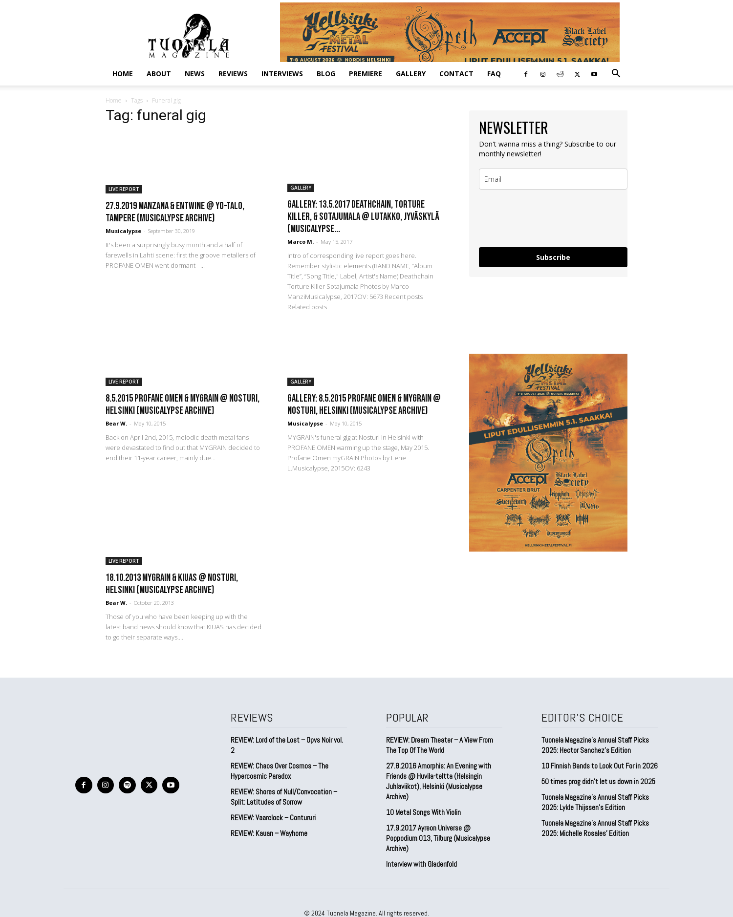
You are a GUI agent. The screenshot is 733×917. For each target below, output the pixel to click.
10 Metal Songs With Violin (423, 812)
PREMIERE (365, 73)
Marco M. (300, 241)
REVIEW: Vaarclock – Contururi (273, 817)
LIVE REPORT (123, 189)
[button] (615, 74)
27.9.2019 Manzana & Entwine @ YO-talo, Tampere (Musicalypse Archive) (175, 212)
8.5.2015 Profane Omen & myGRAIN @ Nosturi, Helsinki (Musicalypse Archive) (182, 404)
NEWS (195, 73)
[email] (553, 179)
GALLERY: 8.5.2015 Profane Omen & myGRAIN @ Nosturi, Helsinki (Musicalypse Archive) (364, 404)
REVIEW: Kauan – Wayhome (269, 833)
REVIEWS (233, 73)
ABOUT (159, 73)
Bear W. (116, 423)
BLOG (326, 73)
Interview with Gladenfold (421, 864)
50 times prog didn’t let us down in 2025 (598, 781)
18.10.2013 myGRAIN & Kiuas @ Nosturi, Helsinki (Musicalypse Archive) (172, 584)
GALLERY (411, 73)
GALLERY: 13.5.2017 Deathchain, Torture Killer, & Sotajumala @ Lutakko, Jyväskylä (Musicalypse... (363, 216)
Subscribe (553, 257)
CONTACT (456, 73)
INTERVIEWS (282, 73)
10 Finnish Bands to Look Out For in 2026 (599, 765)
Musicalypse (123, 231)
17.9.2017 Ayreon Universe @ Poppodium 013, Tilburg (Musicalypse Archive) (438, 838)
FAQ (494, 73)
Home (122, 73)
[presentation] (553, 218)
